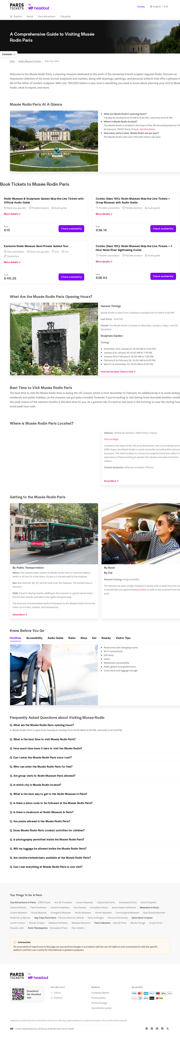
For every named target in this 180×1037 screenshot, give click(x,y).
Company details (100, 992)
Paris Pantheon (38, 907)
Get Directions (147, 129)
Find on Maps (111, 439)
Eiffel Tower (44, 902)
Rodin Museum (83, 912)
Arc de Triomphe (63, 902)
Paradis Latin (17, 927)
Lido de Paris (120, 922)
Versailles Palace (99, 907)
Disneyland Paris (128, 902)
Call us (57, 992)
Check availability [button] (71, 228)
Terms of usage (99, 1002)
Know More (111, 480)
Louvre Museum (84, 902)
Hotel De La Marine (20, 917)
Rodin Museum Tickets (29, 61)
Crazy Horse (155, 922)
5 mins (142, 589)
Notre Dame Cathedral (124, 907)
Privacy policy (98, 997)
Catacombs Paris (106, 902)
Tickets (141, 6)
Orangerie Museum (61, 912)
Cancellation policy (101, 1008)
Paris (12, 61)
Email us (58, 997)
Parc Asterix (80, 907)
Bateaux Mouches (81, 922)
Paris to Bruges (96, 917)
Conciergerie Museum (127, 912)
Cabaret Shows (18, 907)
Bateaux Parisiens (58, 922)
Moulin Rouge (138, 922)
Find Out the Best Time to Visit (118, 371)
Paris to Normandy (118, 917)
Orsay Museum (39, 912)
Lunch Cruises (17, 922)
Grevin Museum (103, 912)
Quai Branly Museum (154, 912)
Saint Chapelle (148, 902)
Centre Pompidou (60, 907)
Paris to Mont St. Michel (71, 917)
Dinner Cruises (37, 922)
